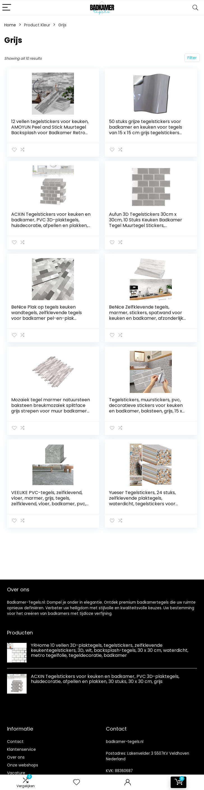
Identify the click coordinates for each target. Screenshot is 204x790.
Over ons (16, 757)
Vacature (16, 773)
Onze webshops (22, 765)
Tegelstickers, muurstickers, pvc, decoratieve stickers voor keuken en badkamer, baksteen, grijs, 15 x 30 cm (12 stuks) (146, 408)
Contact (15, 741)
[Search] (195, 7)
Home (10, 25)
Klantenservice (21, 749)
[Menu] (6, 7)
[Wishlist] (76, 782)
